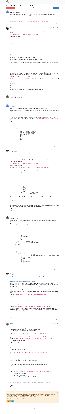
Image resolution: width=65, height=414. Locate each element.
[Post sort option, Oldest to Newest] (51, 8)
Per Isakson (11, 104)
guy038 (11, 27)
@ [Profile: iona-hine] (32, 153)
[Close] (58, 392)
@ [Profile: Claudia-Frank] (22, 343)
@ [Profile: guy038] (11, 97)
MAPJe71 (11, 95)
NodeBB (31, 408)
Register (8, 401)
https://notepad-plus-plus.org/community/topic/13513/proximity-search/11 (22, 155)
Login (12, 401)
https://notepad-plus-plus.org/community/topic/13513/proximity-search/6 (22, 281)
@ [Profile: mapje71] (13, 274)
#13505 (20, 97)
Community (13, 1)
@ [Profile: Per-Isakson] (17, 218)
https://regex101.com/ (35, 110)
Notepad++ (36, 407)
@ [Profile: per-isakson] (14, 28)
